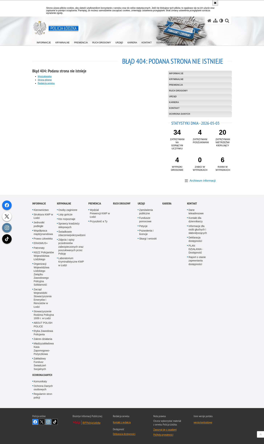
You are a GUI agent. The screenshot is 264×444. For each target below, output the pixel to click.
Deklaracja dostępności (195, 311)
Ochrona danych (179, 114)
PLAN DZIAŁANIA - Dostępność (196, 321)
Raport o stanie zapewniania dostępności (197, 332)
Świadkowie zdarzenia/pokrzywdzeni (71, 305)
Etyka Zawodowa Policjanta (43, 404)
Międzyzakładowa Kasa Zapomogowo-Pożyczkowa (44, 420)
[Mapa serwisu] (215, 20)
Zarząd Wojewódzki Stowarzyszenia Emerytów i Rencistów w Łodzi (43, 369)
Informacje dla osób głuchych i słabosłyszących (198, 301)
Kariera (174, 102)
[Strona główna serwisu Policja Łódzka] (209, 20)
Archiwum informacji (203, 180)
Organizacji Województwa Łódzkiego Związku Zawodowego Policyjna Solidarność (41, 346)
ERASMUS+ (41, 314)
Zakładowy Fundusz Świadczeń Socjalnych (40, 435)
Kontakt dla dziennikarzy (196, 291)
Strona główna (45, 80)
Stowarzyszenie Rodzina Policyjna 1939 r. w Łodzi (44, 386)
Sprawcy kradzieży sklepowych (69, 297)
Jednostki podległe (39, 296)
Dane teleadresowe (196, 283)
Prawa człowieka (43, 310)
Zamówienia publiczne (146, 283)
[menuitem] (44, 42)
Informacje (176, 73)
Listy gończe (65, 286)
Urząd (173, 96)
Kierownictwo (41, 281)
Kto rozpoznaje (66, 290)
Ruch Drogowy (178, 90)
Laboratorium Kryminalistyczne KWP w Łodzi (71, 333)
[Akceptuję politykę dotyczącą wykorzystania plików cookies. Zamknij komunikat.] (215, 3)
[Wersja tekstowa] (221, 20)
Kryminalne (176, 79)
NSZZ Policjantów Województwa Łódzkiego (44, 327)
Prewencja (176, 85)
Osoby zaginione (67, 281)
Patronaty (39, 319)
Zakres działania (43, 410)
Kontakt (174, 108)
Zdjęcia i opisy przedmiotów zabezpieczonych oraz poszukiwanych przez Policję (71, 318)
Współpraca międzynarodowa (43, 304)
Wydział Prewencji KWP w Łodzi (100, 285)
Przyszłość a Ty (98, 293)
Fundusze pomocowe (145, 291)
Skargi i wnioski (148, 310)
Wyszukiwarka (45, 76)
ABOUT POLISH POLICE (43, 396)
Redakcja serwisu (46, 83)
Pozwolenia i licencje (146, 304)
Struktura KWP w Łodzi (43, 288)
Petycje (143, 297)
